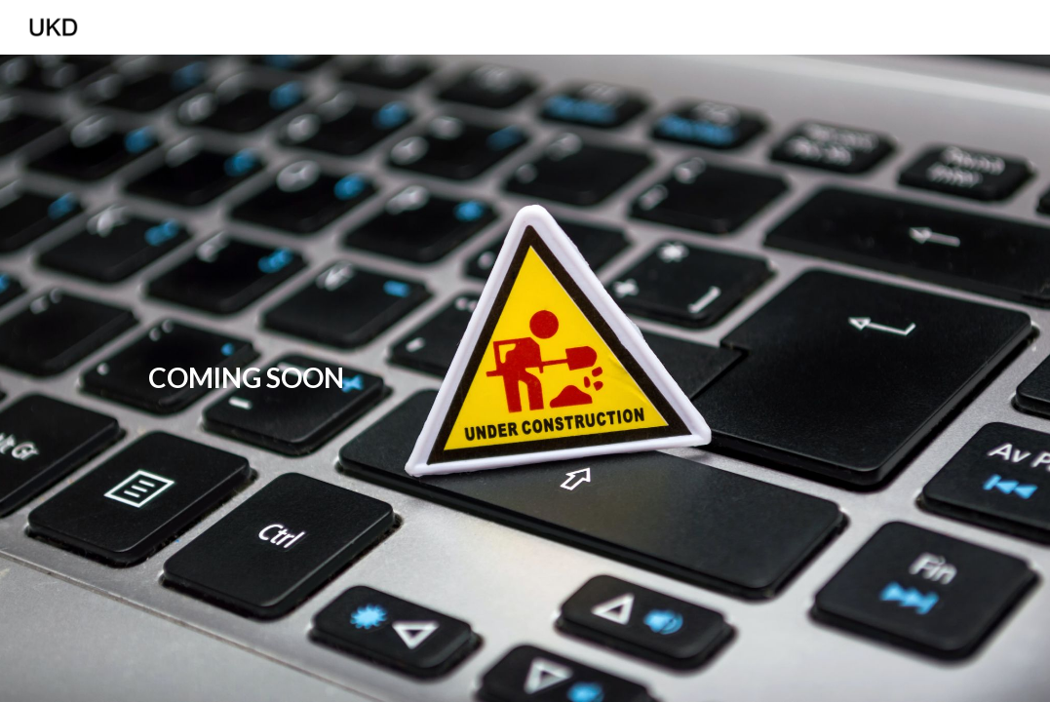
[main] (245, 378)
